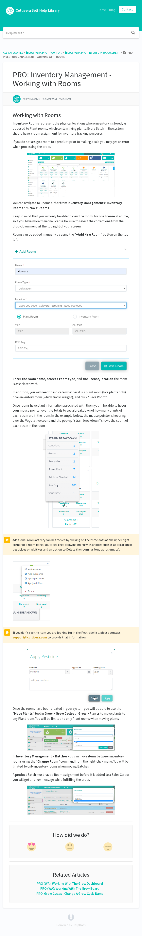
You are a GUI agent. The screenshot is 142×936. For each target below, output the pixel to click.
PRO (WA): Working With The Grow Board (69, 888)
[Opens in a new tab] (71, 917)
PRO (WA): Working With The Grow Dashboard (70, 883)
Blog (112, 10)
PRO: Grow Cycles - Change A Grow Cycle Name (69, 893)
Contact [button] (127, 9)
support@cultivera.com (30, 637)
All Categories (13, 52)
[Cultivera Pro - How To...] (44, 52)
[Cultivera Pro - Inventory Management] (92, 52)
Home (102, 10)
